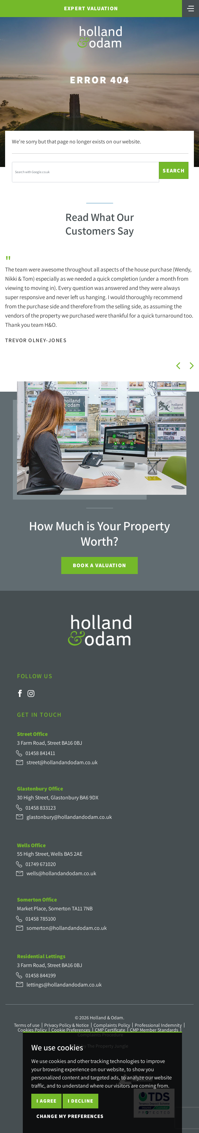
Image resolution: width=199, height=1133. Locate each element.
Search (174, 170)
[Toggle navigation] (190, 8)
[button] (178, 365)
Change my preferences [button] (69, 1116)
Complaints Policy (112, 1025)
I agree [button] (46, 1100)
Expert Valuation (91, 8)
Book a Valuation (99, 565)
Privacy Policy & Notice (66, 1025)
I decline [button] (80, 1100)
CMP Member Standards (154, 1030)
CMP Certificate (110, 1030)
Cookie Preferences (70, 1030)
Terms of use (26, 1025)
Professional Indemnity (158, 1025)
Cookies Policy (32, 1030)
